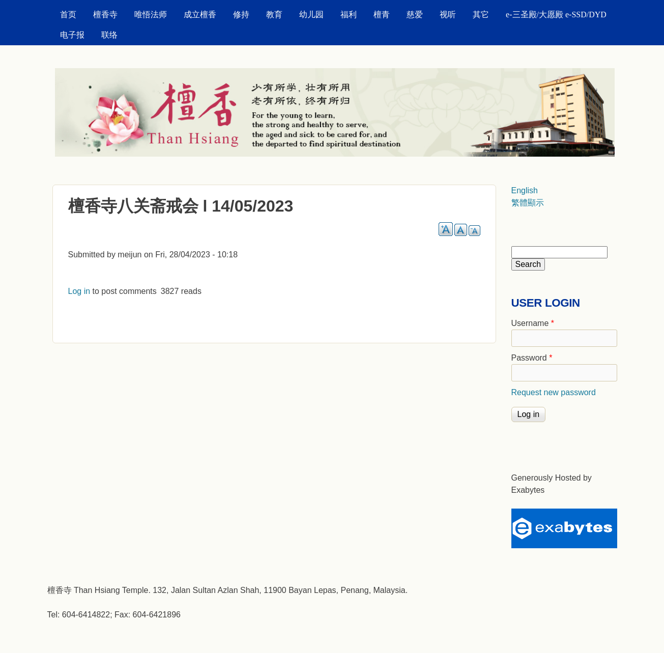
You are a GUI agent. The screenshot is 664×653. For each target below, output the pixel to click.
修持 (241, 14)
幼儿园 (311, 14)
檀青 (381, 14)
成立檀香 (200, 14)
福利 (348, 14)
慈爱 (415, 14)
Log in (79, 291)
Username (532, 323)
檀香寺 (105, 14)
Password (532, 357)
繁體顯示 (527, 202)
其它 (481, 14)
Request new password (553, 392)
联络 (109, 35)
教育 (274, 14)
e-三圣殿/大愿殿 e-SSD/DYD (556, 14)
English (524, 190)
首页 (68, 14)
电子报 (72, 35)
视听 (448, 14)
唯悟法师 (150, 14)
